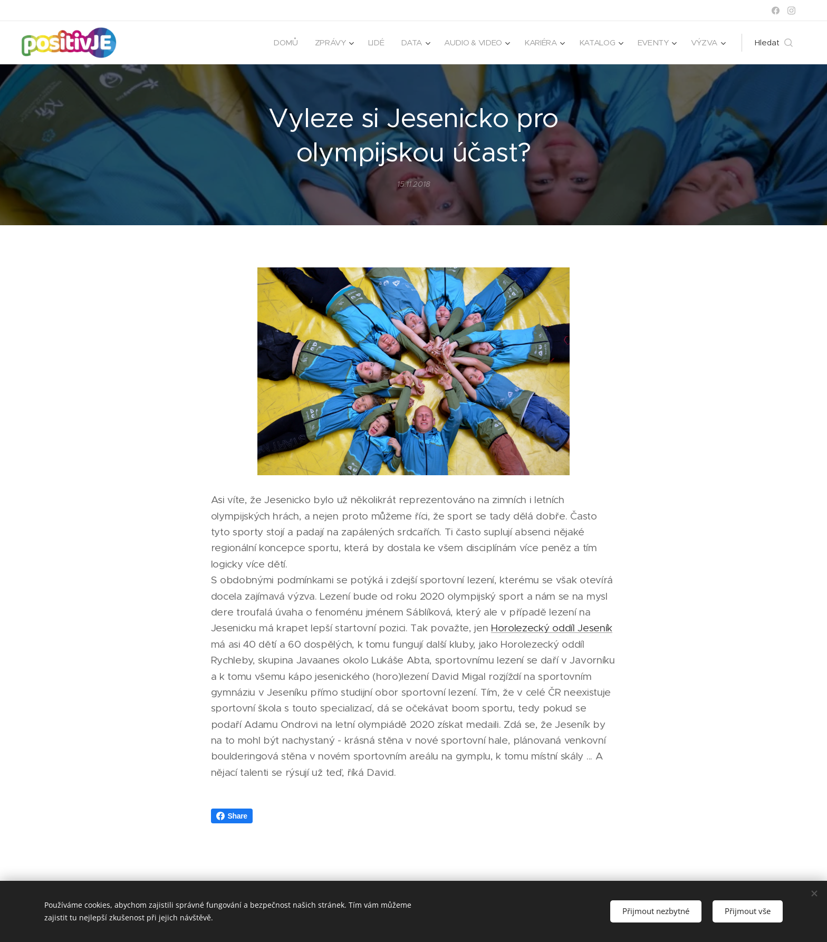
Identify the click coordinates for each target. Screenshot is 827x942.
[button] (774, 43)
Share (231, 816)
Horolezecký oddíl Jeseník (551, 628)
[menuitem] (279, 43)
